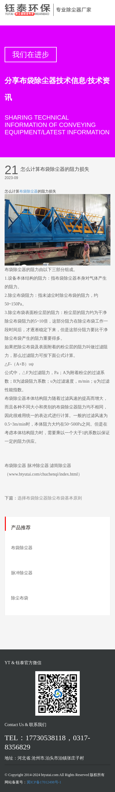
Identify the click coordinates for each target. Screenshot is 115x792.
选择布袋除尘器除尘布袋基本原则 (49, 498)
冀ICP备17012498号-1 (44, 782)
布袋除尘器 (28, 191)
